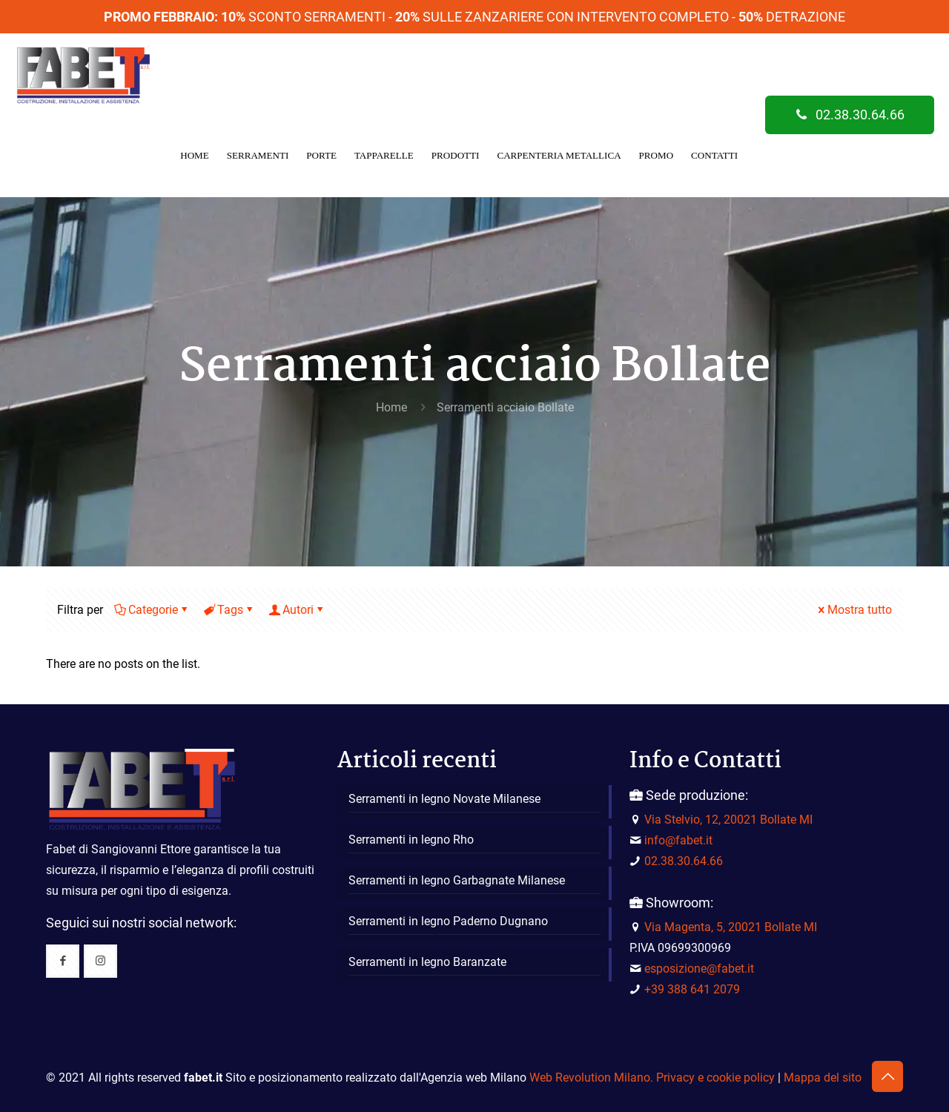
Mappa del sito (823, 1077)
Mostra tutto (854, 610)
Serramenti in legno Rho (411, 840)
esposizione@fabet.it (699, 969)
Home (391, 407)
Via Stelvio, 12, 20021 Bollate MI (728, 820)
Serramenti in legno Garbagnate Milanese (456, 880)
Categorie (152, 610)
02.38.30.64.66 (850, 115)
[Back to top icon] (887, 1076)
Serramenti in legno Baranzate (427, 962)
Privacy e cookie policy (715, 1077)
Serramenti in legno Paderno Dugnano (448, 921)
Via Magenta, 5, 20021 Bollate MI (730, 927)
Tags (229, 610)
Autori (296, 610)
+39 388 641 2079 (692, 989)
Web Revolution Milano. (591, 1077)
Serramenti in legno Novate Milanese (444, 799)
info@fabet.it (678, 840)
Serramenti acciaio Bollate (505, 407)
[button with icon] (62, 961)
